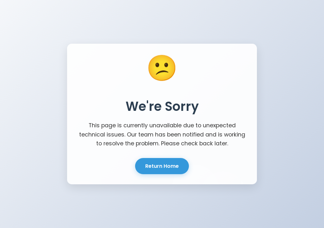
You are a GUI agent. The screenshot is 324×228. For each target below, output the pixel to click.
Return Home (162, 166)
